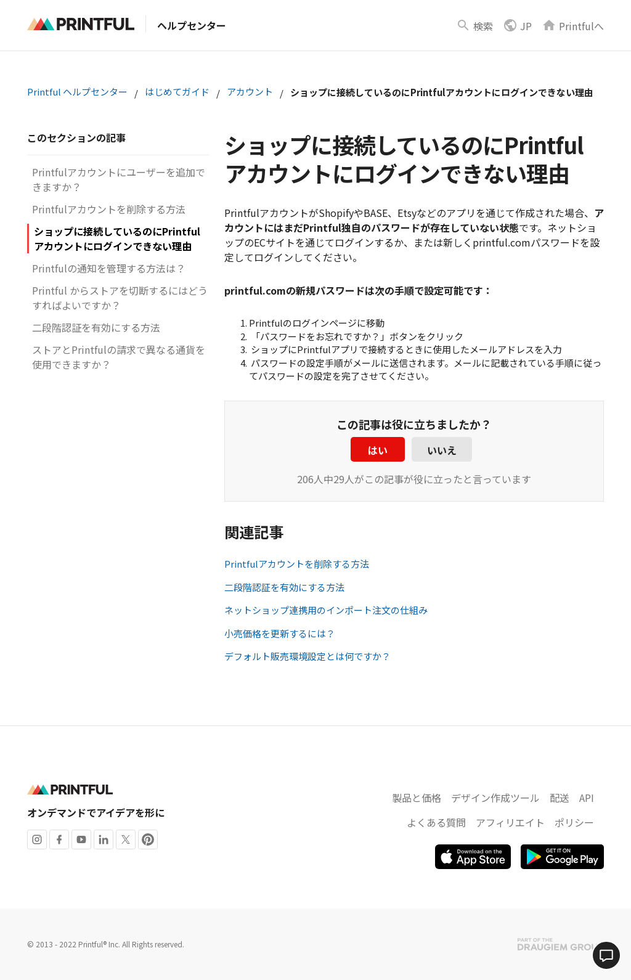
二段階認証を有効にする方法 (96, 327)
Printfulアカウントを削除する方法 (108, 209)
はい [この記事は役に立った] (378, 450)
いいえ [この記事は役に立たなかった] (442, 450)
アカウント (250, 91)
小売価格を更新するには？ (279, 633)
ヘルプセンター (191, 25)
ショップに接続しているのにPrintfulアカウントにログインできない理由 (117, 238)
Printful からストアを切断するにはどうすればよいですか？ (120, 297)
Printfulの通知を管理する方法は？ (108, 268)
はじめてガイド (177, 91)
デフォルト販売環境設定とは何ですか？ (307, 656)
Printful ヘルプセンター (77, 91)
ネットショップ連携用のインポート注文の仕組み (326, 609)
